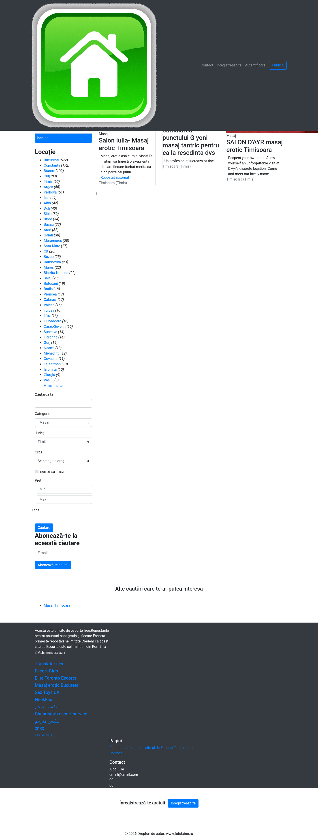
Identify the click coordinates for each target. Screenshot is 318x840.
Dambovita (52, 262)
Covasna (51, 359)
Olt (46, 251)
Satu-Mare (52, 246)
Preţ (38, 480)
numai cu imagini (54, 471)
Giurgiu (49, 375)
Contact (207, 65)
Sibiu (48, 214)
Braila (48, 289)
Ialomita (50, 369)
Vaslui (48, 380)
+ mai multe (53, 385)
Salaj (48, 278)
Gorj (47, 342)
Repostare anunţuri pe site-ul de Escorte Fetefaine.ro (151, 748)
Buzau (49, 257)
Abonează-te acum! (53, 565)
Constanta (52, 165)
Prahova (50, 192)
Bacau (49, 224)
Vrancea (50, 294)
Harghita (51, 337)
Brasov (49, 171)
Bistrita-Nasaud (56, 273)
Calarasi (50, 300)
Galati (48, 235)
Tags (36, 510)
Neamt (49, 348)
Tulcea (49, 310)
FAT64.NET (44, 735)
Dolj (47, 208)
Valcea (49, 305)
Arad (47, 230)
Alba (47, 203)
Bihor (48, 219)
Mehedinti (52, 353)
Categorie (42, 414)
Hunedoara (52, 321)
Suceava (50, 332)
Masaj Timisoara (57, 605)
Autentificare (255, 65)
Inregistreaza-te (229, 65)
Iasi (46, 198)
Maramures (53, 240)
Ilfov (47, 316)
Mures (49, 267)
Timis (48, 181)
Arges (48, 187)
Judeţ (39, 433)
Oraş (38, 452)
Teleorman (52, 364)
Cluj (47, 176)
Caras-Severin (55, 326)
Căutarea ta (44, 394)
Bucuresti (51, 160)
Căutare (44, 527)
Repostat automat (115, 177)
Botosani (51, 283)
